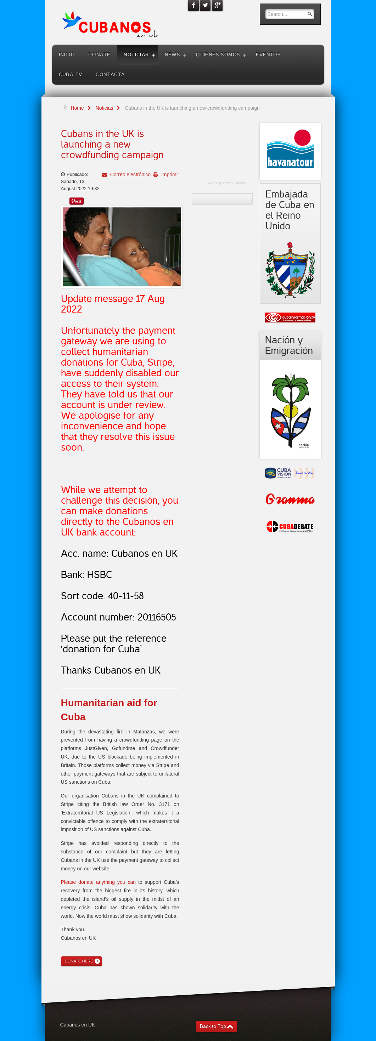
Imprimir (169, 174)
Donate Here (79, 961)
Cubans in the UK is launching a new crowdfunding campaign (112, 144)
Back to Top (213, 1026)
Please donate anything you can (98, 882)
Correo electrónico (130, 174)
